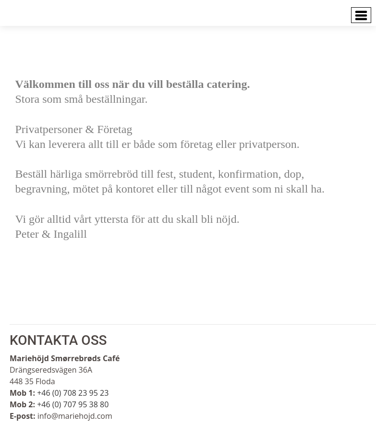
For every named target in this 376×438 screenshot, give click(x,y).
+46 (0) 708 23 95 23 (73, 393)
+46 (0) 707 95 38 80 (73, 404)
